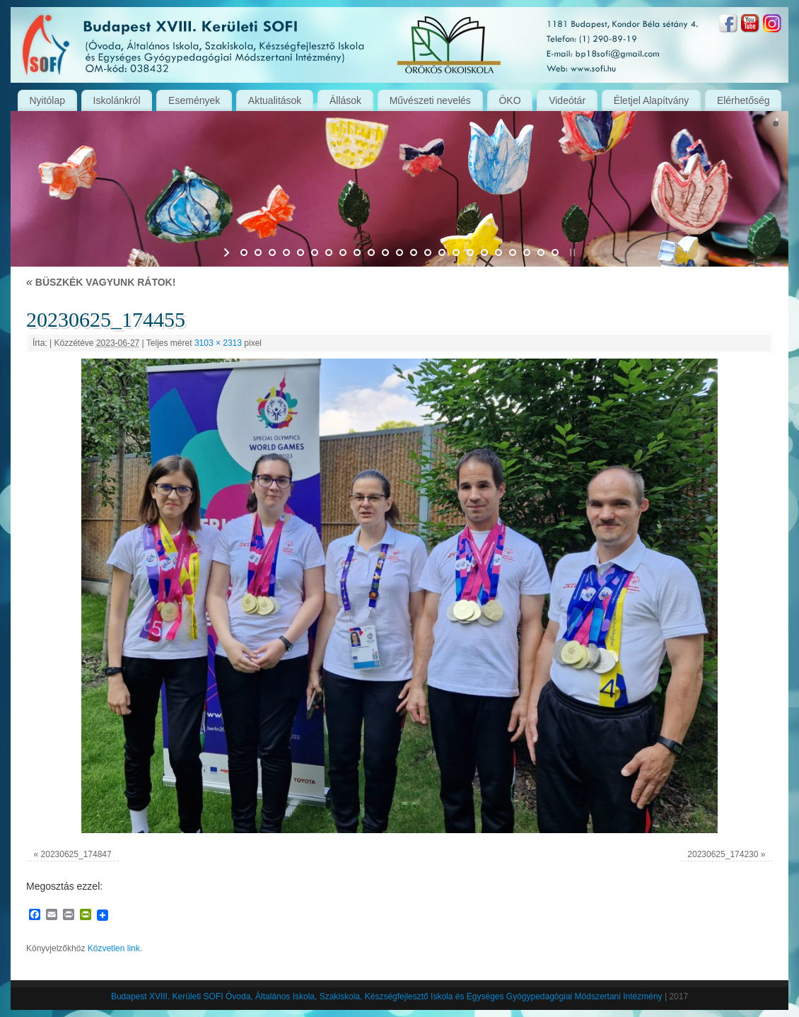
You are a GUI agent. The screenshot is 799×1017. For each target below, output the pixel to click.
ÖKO (509, 100)
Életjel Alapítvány (651, 100)
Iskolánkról (117, 100)
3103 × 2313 (218, 343)
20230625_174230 (722, 854)
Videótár (567, 100)
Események (194, 100)
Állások (345, 100)
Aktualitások (274, 100)
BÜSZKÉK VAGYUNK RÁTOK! (100, 282)
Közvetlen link (114, 948)
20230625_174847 (76, 854)
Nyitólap (47, 100)
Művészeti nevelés (430, 100)
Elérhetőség (743, 100)
